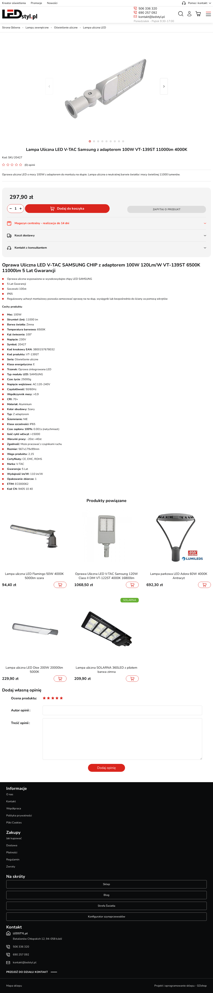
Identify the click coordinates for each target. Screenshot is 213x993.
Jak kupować (14, 838)
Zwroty (10, 866)
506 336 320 (148, 8)
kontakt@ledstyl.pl (152, 17)
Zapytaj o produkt (167, 209)
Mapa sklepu (14, 986)
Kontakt (11, 801)
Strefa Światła (106, 906)
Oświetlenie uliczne (66, 27)
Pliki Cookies (14, 822)
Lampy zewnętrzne (37, 27)
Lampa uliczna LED (94, 27)
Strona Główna (11, 27)
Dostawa (11, 845)
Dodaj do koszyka (70, 208)
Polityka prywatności (19, 815)
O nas (9, 794)
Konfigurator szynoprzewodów (106, 916)
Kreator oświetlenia (14, 3)
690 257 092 (148, 13)
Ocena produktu (23, 698)
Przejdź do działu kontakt (27, 972)
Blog (106, 895)
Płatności (11, 852)
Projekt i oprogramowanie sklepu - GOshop (180, 986)
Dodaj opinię (106, 768)
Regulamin (12, 859)
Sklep (106, 884)
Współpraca (13, 808)
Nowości (52, 3)
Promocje (36, 3)
